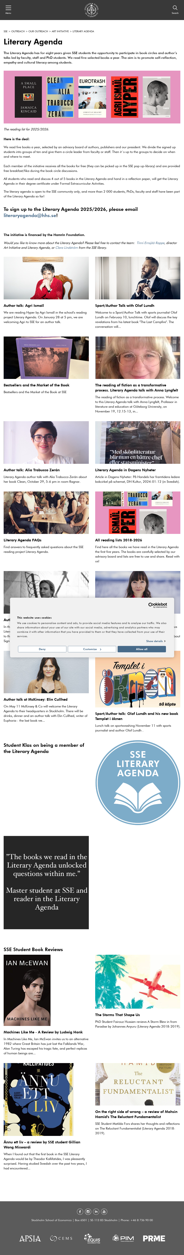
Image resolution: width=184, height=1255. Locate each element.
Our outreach (38, 31)
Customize (92, 649)
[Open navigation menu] (8, 10)
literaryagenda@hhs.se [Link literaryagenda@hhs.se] (30, 215)
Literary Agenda (83, 31)
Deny (42, 649)
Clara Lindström (66, 247)
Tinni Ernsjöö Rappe (150, 243)
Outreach (18, 31)
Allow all (141, 649)
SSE (5, 31)
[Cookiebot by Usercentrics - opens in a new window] (151, 605)
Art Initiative (60, 31)
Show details (154, 641)
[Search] (175, 10)
